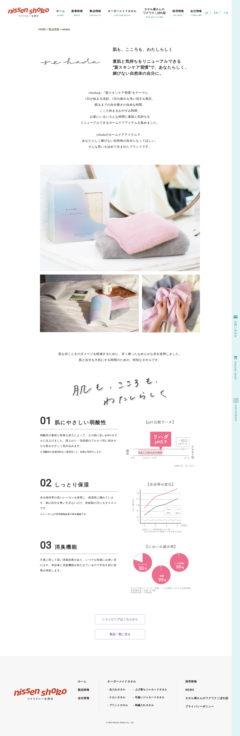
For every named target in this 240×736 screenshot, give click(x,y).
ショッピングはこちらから (120, 619)
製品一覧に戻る (120, 634)
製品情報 (53, 29)
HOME (42, 29)
